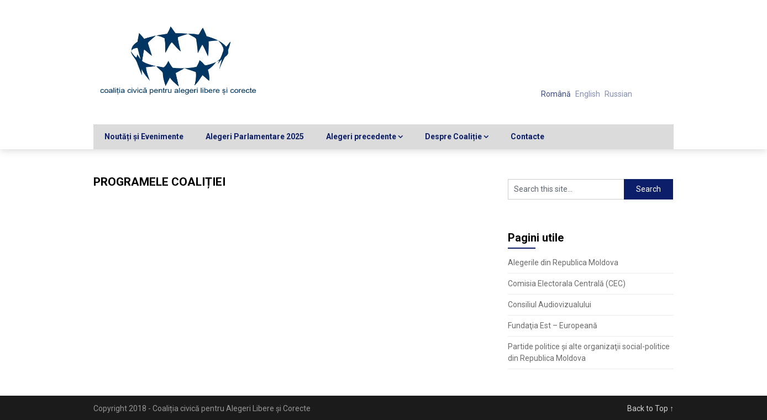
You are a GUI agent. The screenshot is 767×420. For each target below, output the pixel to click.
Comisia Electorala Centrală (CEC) (567, 283)
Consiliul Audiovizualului (549, 304)
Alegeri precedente (361, 136)
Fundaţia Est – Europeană (552, 325)
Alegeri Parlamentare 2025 (255, 136)
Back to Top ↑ (650, 408)
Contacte (527, 136)
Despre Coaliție (453, 136)
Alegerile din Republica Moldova (563, 262)
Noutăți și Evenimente (143, 136)
